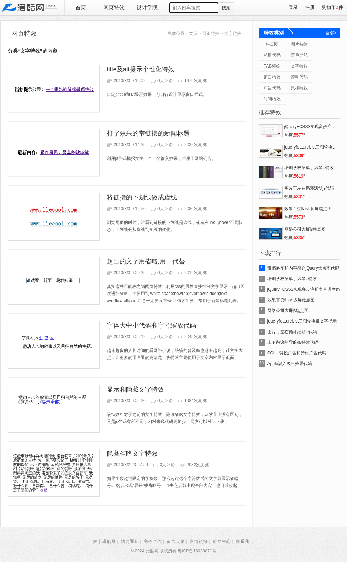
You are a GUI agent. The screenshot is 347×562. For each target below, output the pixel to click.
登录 (293, 7)
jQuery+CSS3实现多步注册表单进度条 (303, 289)
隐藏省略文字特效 (132, 453)
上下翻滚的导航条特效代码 (292, 342)
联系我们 (245, 541)
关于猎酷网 (104, 541)
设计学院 (147, 7)
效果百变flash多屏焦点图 (290, 299)
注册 (309, 7)
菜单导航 (299, 55)
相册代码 (272, 55)
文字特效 (232, 33)
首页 (80, 7)
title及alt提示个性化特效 (140, 69)
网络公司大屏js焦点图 (288, 310)
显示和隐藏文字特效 (135, 389)
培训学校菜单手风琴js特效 (292, 278)
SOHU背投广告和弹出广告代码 (296, 352)
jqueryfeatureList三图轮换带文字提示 (302, 321)
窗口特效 (272, 77)
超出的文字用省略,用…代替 (146, 261)
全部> (330, 32)
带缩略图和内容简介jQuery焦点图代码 (303, 268)
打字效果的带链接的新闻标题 (148, 133)
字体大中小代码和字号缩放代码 (151, 325)
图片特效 (299, 44)
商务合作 (153, 541)
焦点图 (272, 44)
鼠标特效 (299, 88)
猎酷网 (29, 7)
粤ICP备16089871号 (197, 551)
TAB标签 (272, 66)
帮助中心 (222, 541)
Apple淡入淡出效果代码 (289, 363)
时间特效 (272, 99)
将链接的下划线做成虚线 (142, 197)
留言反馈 (176, 541)
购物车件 (332, 7)
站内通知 (130, 541)
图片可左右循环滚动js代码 (292, 331)
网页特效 (114, 7)
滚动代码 (299, 77)
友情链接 (199, 541)
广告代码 (272, 88)
